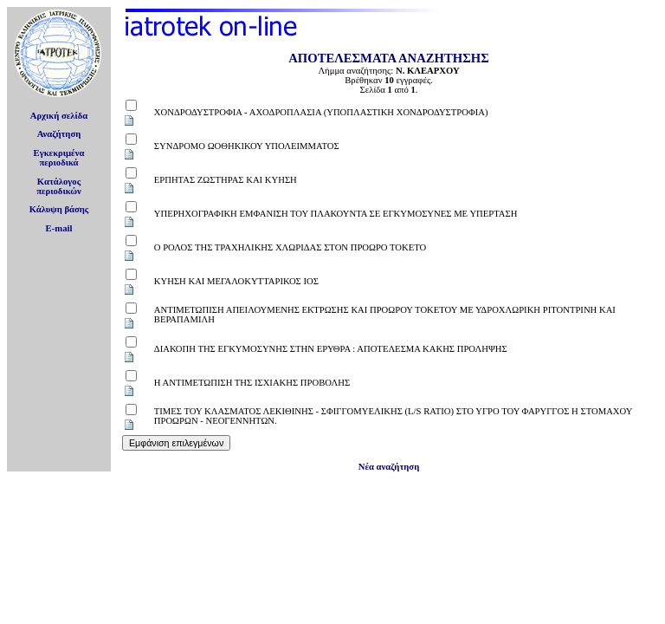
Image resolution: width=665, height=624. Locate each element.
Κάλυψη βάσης (59, 209)
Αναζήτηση (59, 134)
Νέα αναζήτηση (388, 466)
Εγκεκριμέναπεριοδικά (59, 157)
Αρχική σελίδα (59, 115)
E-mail (59, 228)
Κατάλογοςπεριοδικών (58, 186)
